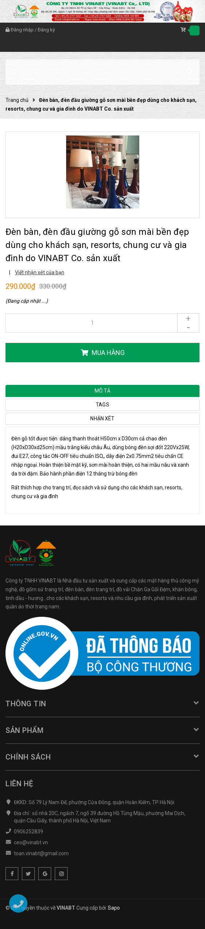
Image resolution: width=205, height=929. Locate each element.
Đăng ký (46, 30)
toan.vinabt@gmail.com (41, 853)
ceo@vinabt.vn (31, 842)
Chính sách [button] (102, 757)
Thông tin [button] (102, 703)
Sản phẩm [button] (102, 730)
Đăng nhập (22, 30)
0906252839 (28, 831)
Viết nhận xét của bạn (39, 272)
